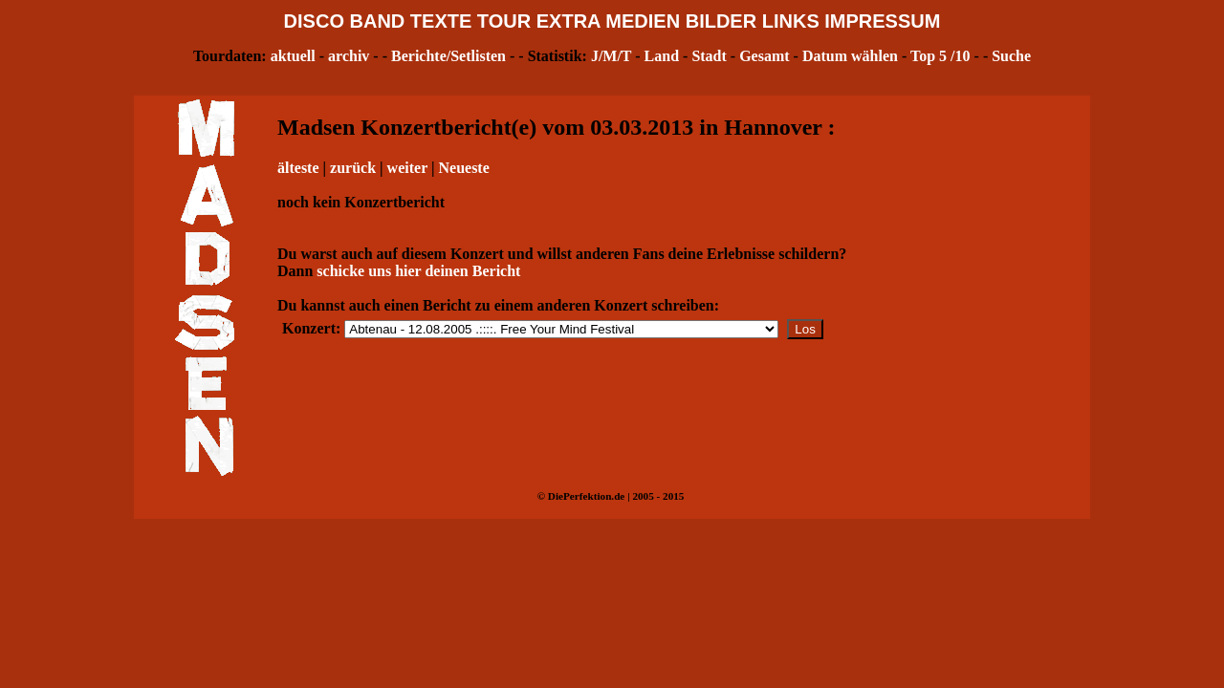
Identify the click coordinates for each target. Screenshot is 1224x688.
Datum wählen (850, 56)
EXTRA (568, 21)
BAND (377, 21)
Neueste (463, 168)
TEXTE (440, 21)
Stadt (708, 56)
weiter (407, 168)
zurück (353, 168)
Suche (1011, 56)
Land (662, 56)
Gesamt (764, 56)
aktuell (293, 56)
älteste (298, 168)
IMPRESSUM (882, 21)
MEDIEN (642, 21)
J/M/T (611, 56)
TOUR (504, 21)
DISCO (314, 21)
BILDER (721, 21)
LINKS (791, 21)
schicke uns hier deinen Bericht (418, 271)
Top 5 (928, 56)
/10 (960, 56)
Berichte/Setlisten (448, 56)
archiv (348, 56)
